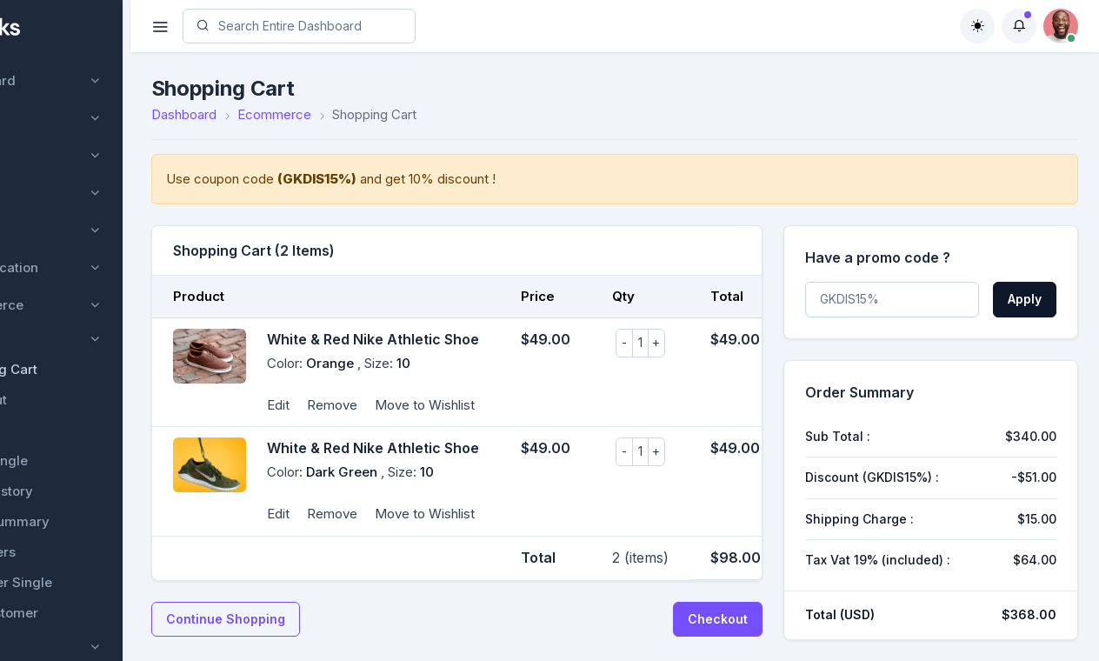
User (47, 155)
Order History (85, 491)
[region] (108, 330)
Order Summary (93, 521)
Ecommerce (70, 305)
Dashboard (66, 80)
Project (54, 230)
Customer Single (94, 582)
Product (66, 338)
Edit (365, 405)
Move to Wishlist (512, 405)
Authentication (78, 267)
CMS (47, 192)
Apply (1025, 298)
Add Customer (87, 612)
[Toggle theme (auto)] (977, 26)
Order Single (82, 460)
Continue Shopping (312, 618)
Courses (58, 118)
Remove (419, 405)
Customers (76, 552)
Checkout (72, 399)
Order (60, 430)
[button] (1019, 26)
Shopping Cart (87, 369)
